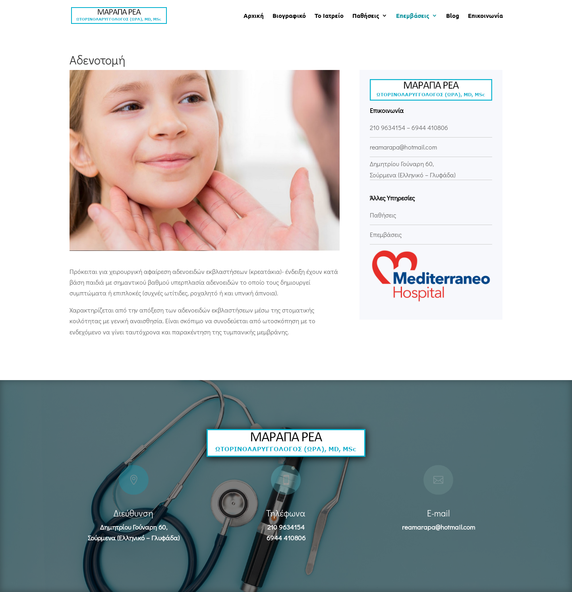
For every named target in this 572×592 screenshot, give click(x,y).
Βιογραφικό (289, 16)
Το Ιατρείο (329, 16)
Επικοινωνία (485, 16)
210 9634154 (387, 127)
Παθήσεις (365, 16)
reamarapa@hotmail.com (438, 527)
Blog (452, 16)
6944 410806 (430, 127)
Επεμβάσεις (412, 16)
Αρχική (253, 16)
